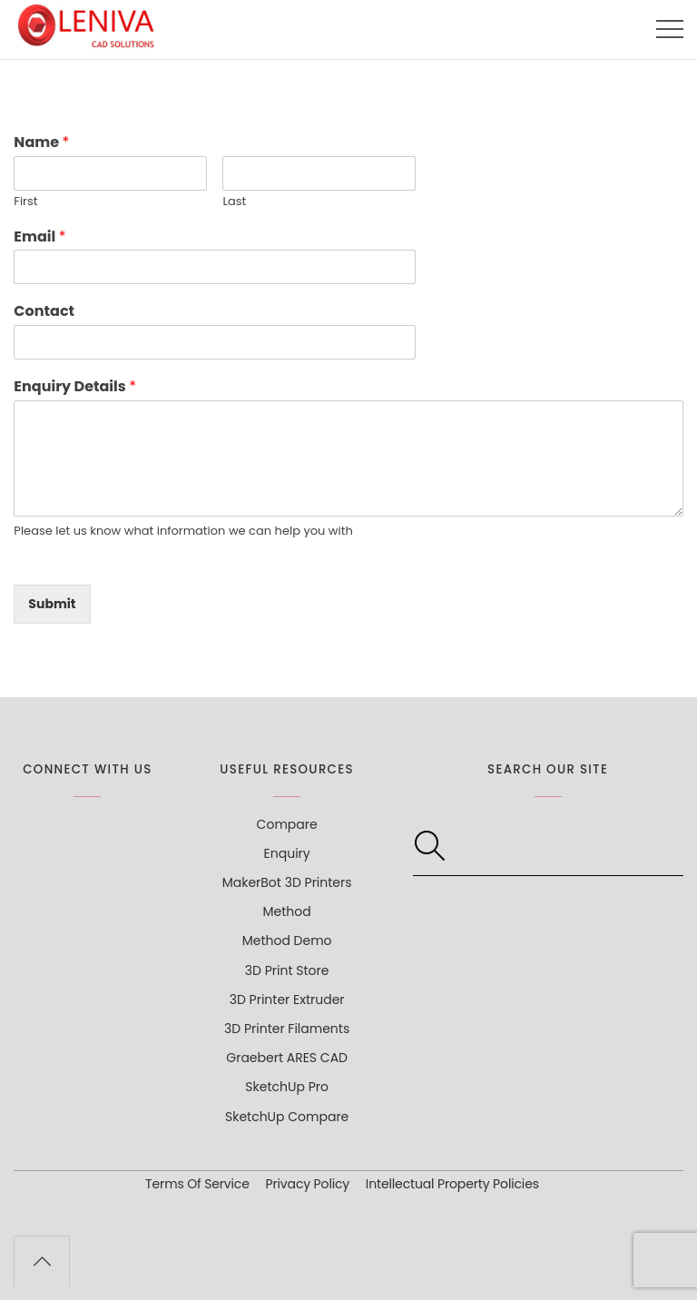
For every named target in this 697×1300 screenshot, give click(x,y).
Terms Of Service (197, 1184)
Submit (51, 604)
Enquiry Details (75, 387)
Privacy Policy (308, 1184)
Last (234, 202)
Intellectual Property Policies (452, 1184)
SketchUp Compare (286, 1117)
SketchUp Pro (287, 1087)
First (25, 202)
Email (39, 237)
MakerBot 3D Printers (287, 882)
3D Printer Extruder (287, 999)
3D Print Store (287, 970)
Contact (44, 311)
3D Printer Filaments (286, 1028)
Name (41, 143)
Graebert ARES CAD (287, 1058)
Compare (287, 824)
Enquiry (287, 853)
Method (287, 911)
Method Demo (287, 940)
